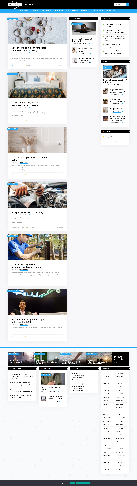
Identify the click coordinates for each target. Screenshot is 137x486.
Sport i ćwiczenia (97, 11)
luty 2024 (118, 411)
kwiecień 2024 (120, 407)
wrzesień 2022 (120, 438)
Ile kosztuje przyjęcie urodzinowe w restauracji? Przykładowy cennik (118, 91)
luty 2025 (118, 390)
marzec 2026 (119, 373)
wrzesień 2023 (107, 421)
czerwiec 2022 (107, 445)
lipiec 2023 (106, 425)
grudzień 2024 (120, 394)
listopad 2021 (106, 455)
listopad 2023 (106, 418)
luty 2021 (118, 469)
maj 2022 (118, 445)
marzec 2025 (106, 390)
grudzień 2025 (107, 376)
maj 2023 (105, 428)
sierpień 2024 (119, 400)
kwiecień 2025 (120, 387)
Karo (13, 383)
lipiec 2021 (106, 462)
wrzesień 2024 (107, 400)
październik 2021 (120, 455)
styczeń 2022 (106, 452)
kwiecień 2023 (120, 428)
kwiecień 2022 (107, 449)
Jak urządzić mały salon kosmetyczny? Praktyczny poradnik (86, 50)
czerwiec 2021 (120, 462)
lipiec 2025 (106, 383)
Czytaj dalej (59, 65)
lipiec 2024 (106, 404)
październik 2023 (120, 418)
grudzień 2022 (120, 435)
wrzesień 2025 (120, 380)
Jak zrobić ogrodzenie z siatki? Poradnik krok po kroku (97, 363)
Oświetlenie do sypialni (17, 362)
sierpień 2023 (119, 421)
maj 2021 (105, 466)
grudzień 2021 (120, 452)
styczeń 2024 (106, 414)
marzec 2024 (106, 411)
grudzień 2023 (120, 414)
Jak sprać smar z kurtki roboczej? (28, 212)
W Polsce (107, 131)
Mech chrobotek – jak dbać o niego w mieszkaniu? (46, 363)
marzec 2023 (106, 431)
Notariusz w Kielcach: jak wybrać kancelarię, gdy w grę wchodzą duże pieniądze (83, 39)
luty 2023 (118, 431)
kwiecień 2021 (120, 466)
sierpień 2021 (119, 459)
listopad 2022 (106, 438)
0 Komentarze (30, 65)
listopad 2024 (106, 397)
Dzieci (67, 11)
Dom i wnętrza (58, 11)
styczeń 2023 (106, 435)
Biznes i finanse (46, 11)
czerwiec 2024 (120, 404)
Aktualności (29, 4)
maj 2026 (105, 373)
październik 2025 (107, 380)
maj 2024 (105, 407)
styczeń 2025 (106, 394)
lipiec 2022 (119, 442)
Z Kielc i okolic (23, 11)
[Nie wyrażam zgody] (135, 483)
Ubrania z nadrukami (18, 374)
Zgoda (72, 483)
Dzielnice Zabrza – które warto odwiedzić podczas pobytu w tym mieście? (117, 118)
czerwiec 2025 (120, 383)
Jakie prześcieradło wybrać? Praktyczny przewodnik (71, 363)
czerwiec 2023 (120, 425)
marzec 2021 (106, 469)
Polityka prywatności (83, 483)
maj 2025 (105, 387)
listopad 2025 (119, 376)
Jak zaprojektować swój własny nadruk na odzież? (22, 377)
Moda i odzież (85, 11)
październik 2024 (120, 397)
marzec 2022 (119, 449)
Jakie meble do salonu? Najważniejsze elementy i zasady (55, 398)
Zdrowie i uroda (110, 11)
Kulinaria (75, 11)
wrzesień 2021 (107, 459)
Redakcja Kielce (24, 53)
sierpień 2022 (106, 442)
